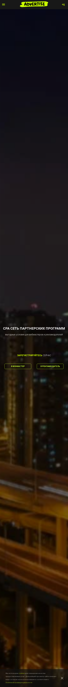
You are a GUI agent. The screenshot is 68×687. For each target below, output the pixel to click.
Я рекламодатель (50, 366)
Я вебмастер (18, 366)
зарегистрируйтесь (29, 355)
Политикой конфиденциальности (19, 683)
